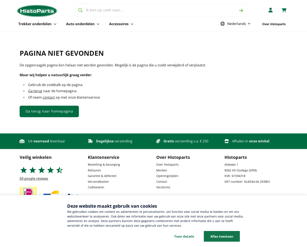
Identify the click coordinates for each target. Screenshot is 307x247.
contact (49, 97)
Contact (161, 182)
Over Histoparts (274, 24)
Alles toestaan (221, 236)
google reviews (34, 178)
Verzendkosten (98, 182)
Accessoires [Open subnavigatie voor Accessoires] (121, 24)
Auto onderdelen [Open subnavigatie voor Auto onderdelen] (83, 24)
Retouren (94, 170)
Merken (161, 170)
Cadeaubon (96, 187)
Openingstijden (167, 176)
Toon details (184, 236)
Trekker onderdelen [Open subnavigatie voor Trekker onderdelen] (37, 24)
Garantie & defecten (102, 176)
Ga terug (35, 91)
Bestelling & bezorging (104, 164)
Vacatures (163, 187)
